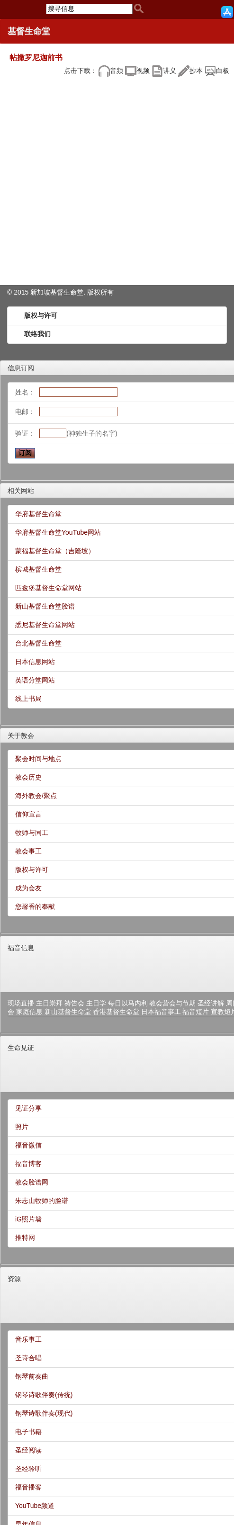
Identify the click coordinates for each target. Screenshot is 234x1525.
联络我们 (37, 334)
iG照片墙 (28, 1219)
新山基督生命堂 (68, 1011)
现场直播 (21, 1003)
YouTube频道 (34, 1505)
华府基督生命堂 (38, 514)
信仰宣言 (28, 814)
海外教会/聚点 (36, 795)
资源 (14, 1279)
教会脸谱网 (31, 1182)
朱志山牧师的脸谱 (41, 1200)
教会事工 (28, 851)
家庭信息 (29, 1011)
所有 (107, 292)
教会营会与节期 (172, 1003)
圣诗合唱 (28, 1358)
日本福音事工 (161, 1011)
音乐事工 (28, 1339)
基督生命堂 (29, 31)
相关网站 (21, 490)
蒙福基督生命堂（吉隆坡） (55, 551)
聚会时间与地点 (38, 758)
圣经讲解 (211, 1003)
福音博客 (28, 1163)
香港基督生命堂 (116, 1011)
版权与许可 (40, 315)
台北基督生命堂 (38, 643)
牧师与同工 (31, 832)
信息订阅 (21, 368)
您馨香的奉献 (35, 906)
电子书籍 (28, 1431)
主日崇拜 (49, 1003)
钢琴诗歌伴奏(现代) (43, 1413)
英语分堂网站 (35, 680)
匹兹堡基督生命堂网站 (48, 588)
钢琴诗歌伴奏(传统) (43, 1395)
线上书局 (28, 698)
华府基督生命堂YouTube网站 (58, 532)
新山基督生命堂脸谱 (45, 606)
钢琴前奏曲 (31, 1376)
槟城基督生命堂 (38, 569)
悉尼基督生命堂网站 (45, 624)
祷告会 (74, 1003)
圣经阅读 (28, 1450)
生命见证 (21, 1047)
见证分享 (28, 1108)
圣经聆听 (28, 1468)
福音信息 (21, 947)
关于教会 (21, 735)
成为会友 (28, 888)
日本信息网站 (35, 661)
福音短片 (195, 1011)
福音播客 (28, 1487)
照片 (21, 1126)
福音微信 (28, 1145)
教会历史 (28, 777)
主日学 (96, 1003)
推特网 (25, 1237)
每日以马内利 (128, 1003)
